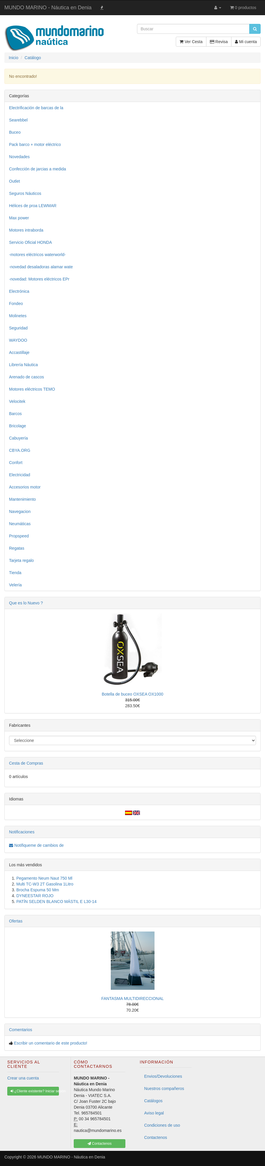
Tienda (15, 572)
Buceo (15, 132)
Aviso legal (154, 1113)
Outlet (14, 181)
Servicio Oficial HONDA (30, 242)
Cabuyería (18, 438)
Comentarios (20, 1029)
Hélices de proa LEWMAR (33, 205)
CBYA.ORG (19, 450)
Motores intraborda (26, 230)
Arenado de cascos (26, 377)
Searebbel (18, 120)
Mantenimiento (22, 499)
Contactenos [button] (99, 1144)
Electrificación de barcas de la (36, 107)
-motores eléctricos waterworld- (37, 254)
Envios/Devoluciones (163, 1076)
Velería (15, 585)
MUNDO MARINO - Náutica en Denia (48, 7)
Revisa (219, 41)
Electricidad (19, 474)
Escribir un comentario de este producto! (50, 1043)
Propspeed (19, 536)
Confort (15, 462)
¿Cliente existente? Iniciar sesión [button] (34, 1091)
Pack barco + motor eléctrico (35, 144)
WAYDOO (18, 340)
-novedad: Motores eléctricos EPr (39, 279)
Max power (19, 218)
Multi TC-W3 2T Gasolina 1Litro (44, 884)
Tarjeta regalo (21, 560)
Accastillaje (19, 352)
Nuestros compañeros (164, 1088)
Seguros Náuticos (25, 193)
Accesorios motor (25, 487)
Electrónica (19, 291)
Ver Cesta (191, 41)
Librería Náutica (23, 364)
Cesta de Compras (26, 763)
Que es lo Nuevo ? (26, 603)
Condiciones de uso (162, 1125)
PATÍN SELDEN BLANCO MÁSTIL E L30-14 (56, 901)
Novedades (19, 156)
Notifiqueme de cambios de (36, 845)
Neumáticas (20, 523)
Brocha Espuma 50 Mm (37, 890)
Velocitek (17, 401)
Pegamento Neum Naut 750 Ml (44, 878)
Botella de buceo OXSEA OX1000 (132, 694)
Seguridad (18, 328)
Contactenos (155, 1137)
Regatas (16, 548)
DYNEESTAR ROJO (34, 895)
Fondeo (16, 303)
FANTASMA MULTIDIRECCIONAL (132, 998)
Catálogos (153, 1100)
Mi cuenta (246, 41)
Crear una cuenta (23, 1078)
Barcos (15, 413)
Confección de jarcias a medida (37, 169)
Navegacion (20, 511)
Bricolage (17, 426)
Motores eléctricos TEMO (32, 389)
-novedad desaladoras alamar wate (41, 266)
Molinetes (18, 315)
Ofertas (15, 921)
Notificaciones (21, 832)
